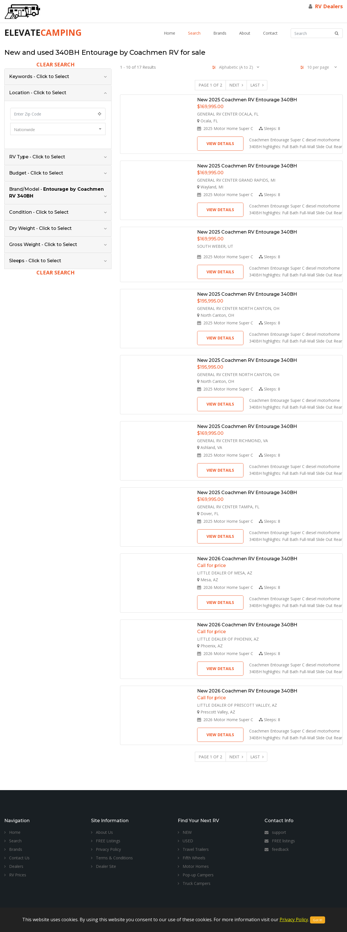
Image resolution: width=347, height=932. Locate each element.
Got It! (317, 920)
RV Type (37, 156)
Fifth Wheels (191, 857)
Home (169, 33)
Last (257, 85)
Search (194, 33)
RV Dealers (329, 6)
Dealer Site (103, 866)
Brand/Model (56, 192)
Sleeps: (269, 128)
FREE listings (280, 840)
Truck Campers (194, 883)
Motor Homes (193, 866)
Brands (219, 33)
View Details (220, 143)
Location (37, 92)
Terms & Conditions (112, 857)
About (244, 33)
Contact (270, 33)
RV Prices (15, 875)
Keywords (39, 76)
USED (185, 840)
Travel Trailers (193, 849)
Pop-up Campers (196, 875)
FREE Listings (105, 840)
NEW (185, 832)
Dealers (13, 866)
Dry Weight (40, 228)
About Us (102, 832)
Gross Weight (43, 244)
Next (236, 85)
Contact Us (17, 857)
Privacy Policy (106, 849)
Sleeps (35, 260)
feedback (277, 849)
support (275, 832)
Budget (36, 173)
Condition (39, 212)
